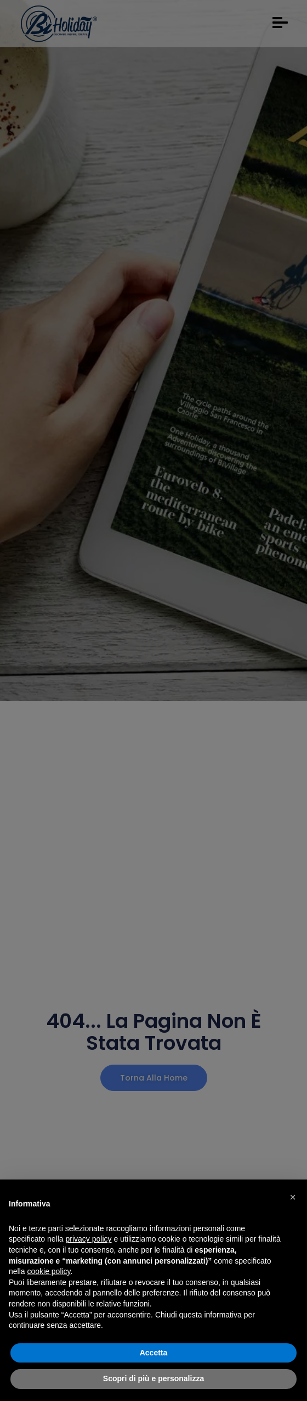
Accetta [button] (154, 1352)
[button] (293, 1197)
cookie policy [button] (48, 1271)
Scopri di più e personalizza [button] (153, 1378)
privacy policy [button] (89, 1238)
